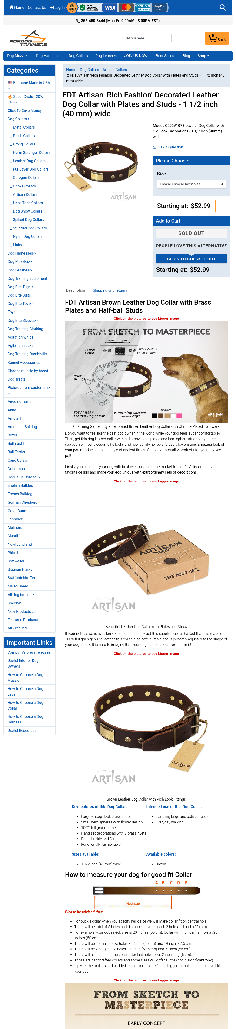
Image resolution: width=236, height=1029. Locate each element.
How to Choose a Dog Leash (25, 692)
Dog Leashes (106, 56)
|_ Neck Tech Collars (25, 203)
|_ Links (15, 245)
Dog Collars (78, 56)
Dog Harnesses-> (22, 253)
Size (161, 174)
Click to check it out (191, 259)
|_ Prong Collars (21, 144)
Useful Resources (21, 730)
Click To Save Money (25, 110)
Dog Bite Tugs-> (20, 287)
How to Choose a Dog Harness (25, 719)
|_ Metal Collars (21, 127)
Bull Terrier (16, 452)
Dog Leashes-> (20, 270)
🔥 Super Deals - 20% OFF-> (25, 99)
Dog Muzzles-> (20, 261)
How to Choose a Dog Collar (25, 705)
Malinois (15, 527)
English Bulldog (20, 485)
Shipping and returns (110, 290)
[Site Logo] (28, 37)
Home (16, 7)
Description (75, 290)
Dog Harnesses (48, 56)
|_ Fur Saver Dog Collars (28, 169)
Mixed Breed (18, 586)
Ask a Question (168, 147)
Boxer (12, 435)
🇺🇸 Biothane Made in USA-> (29, 85)
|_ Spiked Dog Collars (26, 219)
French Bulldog (20, 494)
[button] (223, 7)
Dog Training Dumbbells (27, 354)
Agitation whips (20, 337)
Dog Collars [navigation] (89, 70)
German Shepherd (22, 502)
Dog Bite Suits (19, 295)
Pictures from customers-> (29, 390)
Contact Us (37, 7)
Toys (12, 312)
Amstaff (14, 418)
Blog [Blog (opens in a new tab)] (186, 56)
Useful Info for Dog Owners (23, 663)
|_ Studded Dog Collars (27, 228)
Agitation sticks (20, 345)
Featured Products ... (25, 620)
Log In (57, 7)
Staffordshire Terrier (24, 578)
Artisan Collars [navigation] (115, 70)
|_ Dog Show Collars (25, 211)
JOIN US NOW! (136, 56)
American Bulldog (22, 427)
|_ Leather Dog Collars (27, 161)
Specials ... (17, 603)
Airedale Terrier (20, 401)
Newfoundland (20, 544)
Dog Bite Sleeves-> (23, 320)
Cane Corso (17, 460)
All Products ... (20, 628)
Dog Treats (17, 379)
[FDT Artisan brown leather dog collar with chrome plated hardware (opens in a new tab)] (146, 372)
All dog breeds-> (21, 595)
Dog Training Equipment (27, 278)
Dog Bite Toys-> (20, 303)
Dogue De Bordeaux (24, 477)
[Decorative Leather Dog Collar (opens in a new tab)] (146, 553)
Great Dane (17, 511)
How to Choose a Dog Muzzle (25, 678)
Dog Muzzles (18, 56)
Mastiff (14, 536)
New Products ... (21, 611)
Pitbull (13, 553)
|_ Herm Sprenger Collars (29, 152)
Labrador (15, 519)
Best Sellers (165, 56)
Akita (12, 410)
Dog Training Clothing (25, 329)
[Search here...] (147, 38)
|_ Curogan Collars (24, 177)
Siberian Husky (20, 569)
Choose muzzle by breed (28, 371)
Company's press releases (28, 652)
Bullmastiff (17, 443)
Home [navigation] (71, 70)
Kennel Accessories (24, 362)
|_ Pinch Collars (21, 136)
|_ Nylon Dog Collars (25, 236)
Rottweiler (16, 561)
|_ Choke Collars (22, 186)
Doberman (16, 469)
